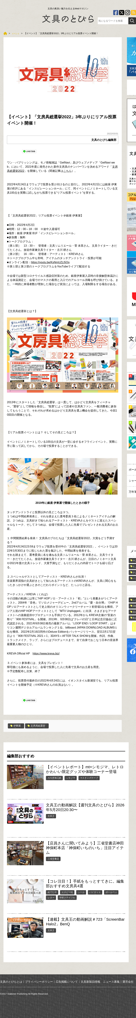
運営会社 (128, 981)
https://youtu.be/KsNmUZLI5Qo (50, 262)
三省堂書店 (53, 858)
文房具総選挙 (39, 725)
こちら (67, 170)
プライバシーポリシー (39, 981)
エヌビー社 (67, 892)
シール (81, 892)
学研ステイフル (67, 897)
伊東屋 (16, 725)
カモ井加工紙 (54, 777)
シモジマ (70, 777)
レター (51, 897)
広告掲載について (67, 981)
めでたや (52, 892)
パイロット (95, 892)
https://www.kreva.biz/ (46, 653)
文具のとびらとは (11, 981)
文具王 (51, 816)
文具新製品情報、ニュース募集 (100, 981)
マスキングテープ (89, 777)
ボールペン (111, 892)
